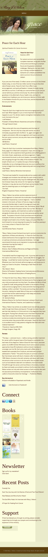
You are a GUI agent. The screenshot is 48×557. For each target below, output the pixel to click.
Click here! (5, 473)
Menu (24, 13)
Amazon (4, 380)
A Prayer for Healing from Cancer (12, 503)
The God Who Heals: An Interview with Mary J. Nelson (19, 499)
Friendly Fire (6, 488)
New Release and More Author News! (14, 496)
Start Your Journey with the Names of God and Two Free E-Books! (23, 492)
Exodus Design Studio (28, 550)
